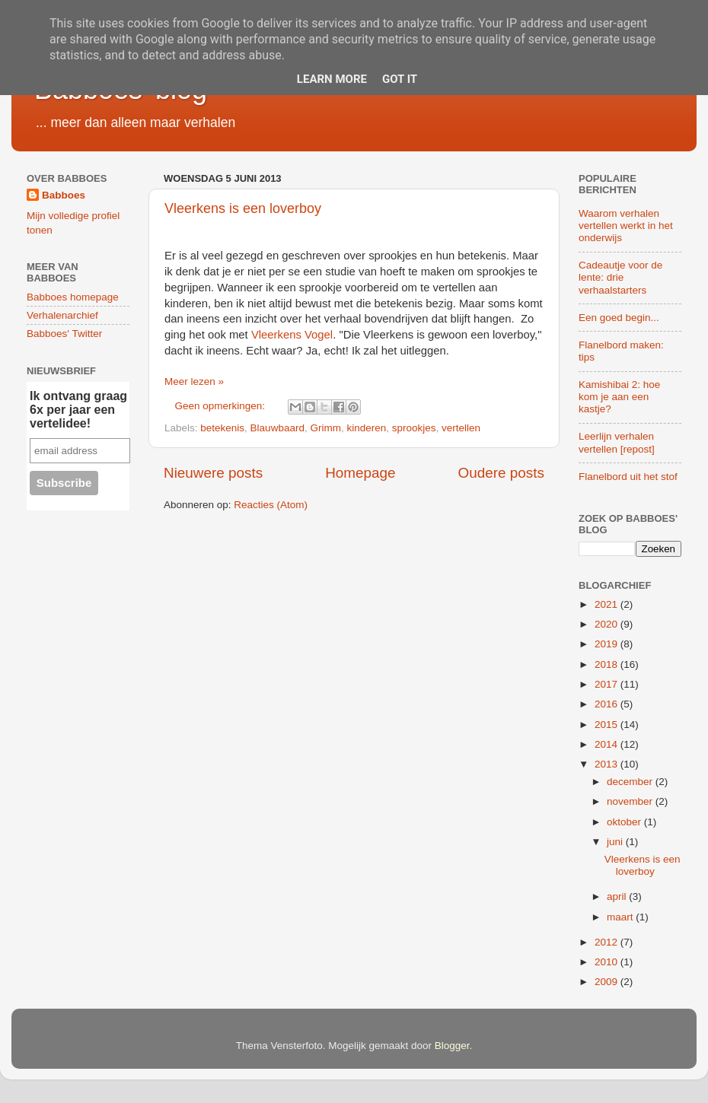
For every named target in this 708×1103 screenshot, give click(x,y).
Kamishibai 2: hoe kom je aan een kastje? (619, 397)
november (631, 801)
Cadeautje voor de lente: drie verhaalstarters (620, 277)
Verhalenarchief (62, 315)
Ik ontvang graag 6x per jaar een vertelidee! (78, 409)
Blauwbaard (277, 428)
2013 (607, 764)
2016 (607, 704)
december (631, 781)
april (618, 896)
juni (616, 841)
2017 (607, 684)
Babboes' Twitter (64, 333)
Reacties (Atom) (271, 504)
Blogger (452, 1045)
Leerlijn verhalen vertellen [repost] (617, 442)
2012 (607, 942)
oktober (625, 822)
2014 (607, 744)
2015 (607, 724)
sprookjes (414, 428)
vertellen (461, 428)
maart (621, 917)
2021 (607, 604)
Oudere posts (501, 473)
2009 (607, 981)
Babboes (63, 195)
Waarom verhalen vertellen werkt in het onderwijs (626, 225)
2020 (607, 624)
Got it (399, 79)
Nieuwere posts (213, 473)
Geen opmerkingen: (221, 406)
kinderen (366, 428)
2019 (607, 644)
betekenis (222, 428)
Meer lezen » (194, 381)
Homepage (360, 473)
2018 (607, 664)
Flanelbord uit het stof (628, 476)
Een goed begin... (619, 317)
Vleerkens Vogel (292, 335)
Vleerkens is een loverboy (242, 208)
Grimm (325, 428)
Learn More (332, 79)
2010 (607, 962)
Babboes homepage (73, 297)
